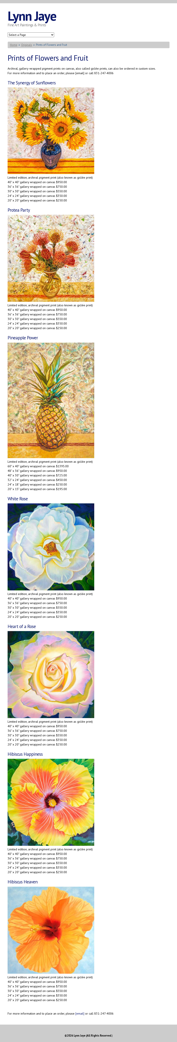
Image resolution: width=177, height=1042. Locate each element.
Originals (26, 45)
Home (13, 45)
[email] (79, 1013)
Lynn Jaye (32, 15)
